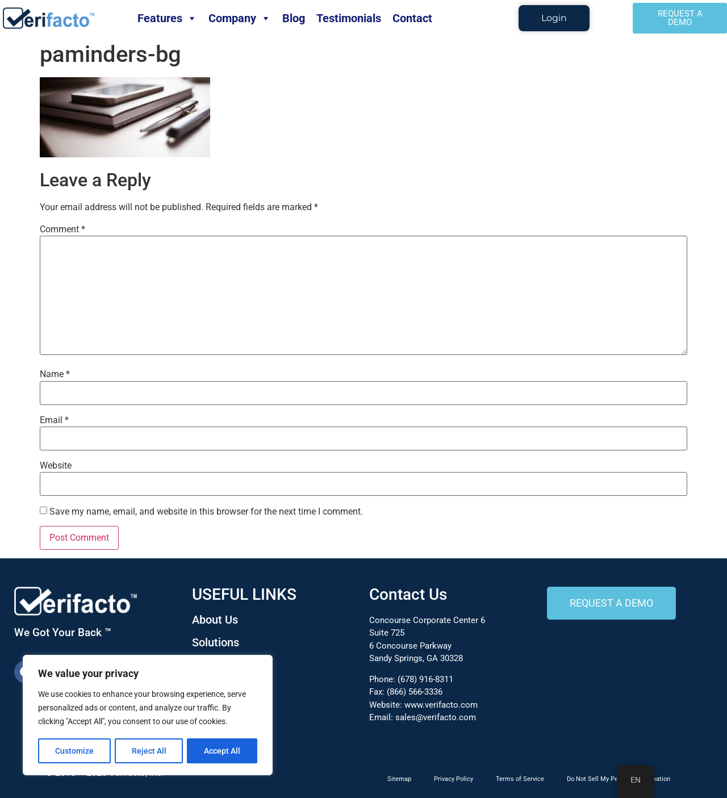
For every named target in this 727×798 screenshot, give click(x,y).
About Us (215, 619)
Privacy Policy (453, 779)
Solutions (215, 642)
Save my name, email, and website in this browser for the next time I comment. (206, 511)
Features (167, 18)
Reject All (149, 750)
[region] (148, 715)
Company (239, 18)
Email (54, 420)
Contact (412, 18)
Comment (62, 229)
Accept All (222, 750)
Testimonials (348, 18)
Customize (74, 750)
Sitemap (399, 779)
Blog (293, 18)
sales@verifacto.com (435, 717)
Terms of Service (520, 779)
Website (56, 465)
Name (55, 374)
